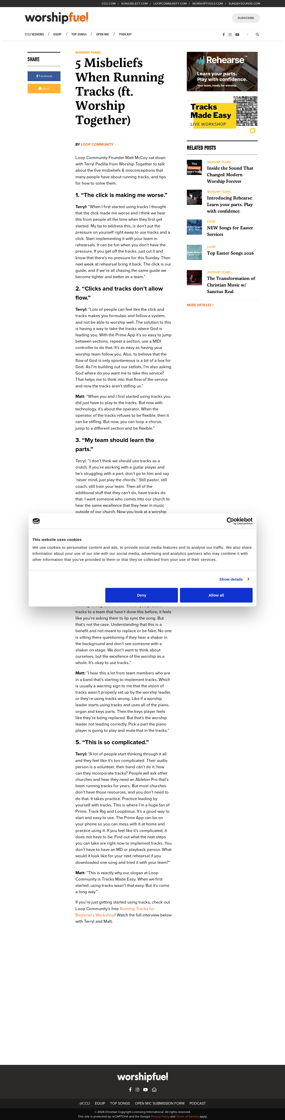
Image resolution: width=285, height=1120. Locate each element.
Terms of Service (187, 1116)
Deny (142, 595)
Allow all (216, 595)
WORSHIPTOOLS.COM (207, 3)
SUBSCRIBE (246, 18)
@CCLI (84, 1103)
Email (44, 88)
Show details (231, 579)
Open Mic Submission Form (160, 1103)
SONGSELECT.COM (134, 3)
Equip (57, 34)
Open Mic (102, 34)
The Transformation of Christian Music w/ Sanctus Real (231, 285)
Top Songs (79, 34)
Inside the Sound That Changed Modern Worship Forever (230, 175)
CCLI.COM (109, 3)
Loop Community (97, 144)
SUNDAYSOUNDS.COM (244, 3)
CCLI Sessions (34, 34)
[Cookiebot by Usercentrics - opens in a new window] (230, 521)
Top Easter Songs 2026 (230, 253)
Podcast (125, 34)
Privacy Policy (160, 1116)
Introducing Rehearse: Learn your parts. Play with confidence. (230, 204)
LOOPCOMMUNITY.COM (170, 3)
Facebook (44, 76)
